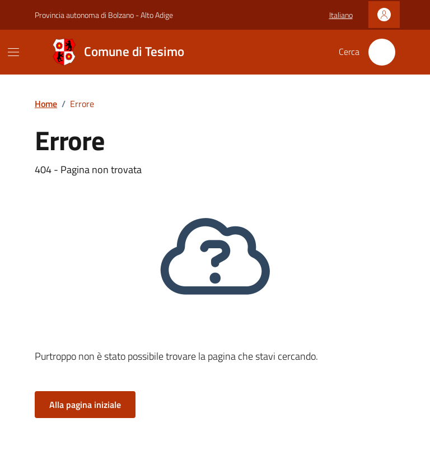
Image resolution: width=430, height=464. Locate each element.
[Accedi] (384, 14)
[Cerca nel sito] (381, 52)
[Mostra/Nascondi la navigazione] (13, 52)
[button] (341, 15)
